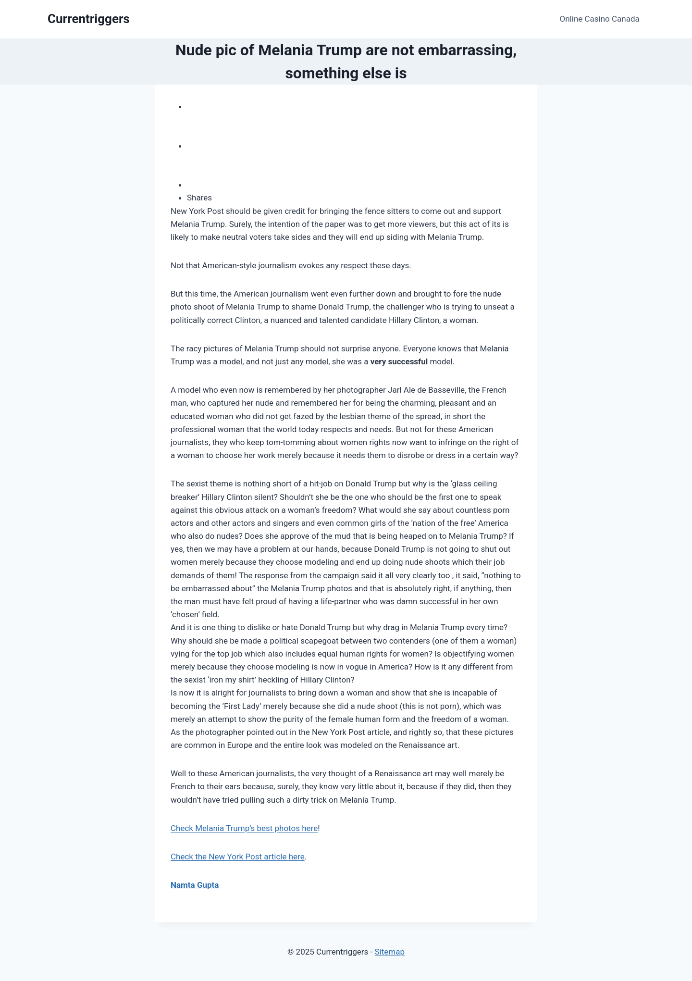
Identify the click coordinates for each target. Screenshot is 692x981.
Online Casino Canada (600, 19)
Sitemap (389, 951)
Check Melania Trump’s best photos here (244, 828)
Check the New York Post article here (238, 856)
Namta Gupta (195, 885)
